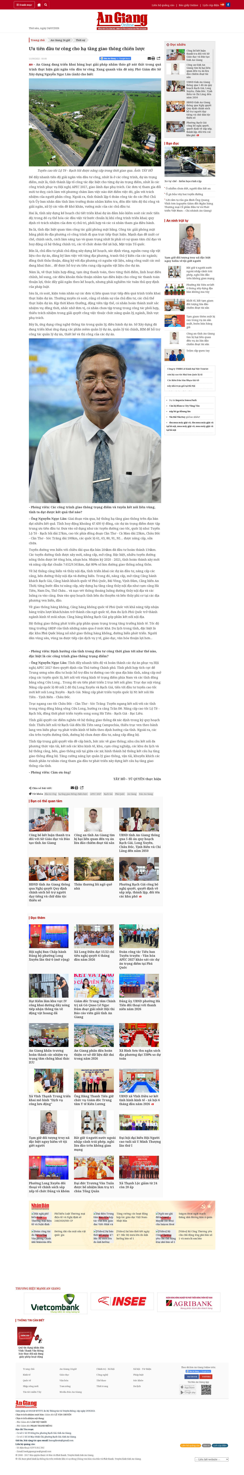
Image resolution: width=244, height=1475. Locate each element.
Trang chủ (38, 40)
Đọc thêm (38, 921)
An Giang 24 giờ (60, 40)
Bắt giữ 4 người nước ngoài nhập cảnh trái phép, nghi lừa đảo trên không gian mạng (200, 273)
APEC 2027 (95, 793)
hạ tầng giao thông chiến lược (73, 793)
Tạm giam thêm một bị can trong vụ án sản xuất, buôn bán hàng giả (201, 322)
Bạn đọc (172, 143)
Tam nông (65, 1396)
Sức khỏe (138, 1390)
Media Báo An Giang (71, 1402)
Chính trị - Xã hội (105, 1379)
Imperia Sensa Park (186, 400)
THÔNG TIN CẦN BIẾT (30, 1330)
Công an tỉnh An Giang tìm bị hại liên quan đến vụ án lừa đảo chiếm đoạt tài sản (201, 339)
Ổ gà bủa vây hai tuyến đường (184, 194)
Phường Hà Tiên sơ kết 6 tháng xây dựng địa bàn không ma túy (200, 288)
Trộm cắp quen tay (198, 350)
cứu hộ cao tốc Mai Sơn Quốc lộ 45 (185, 374)
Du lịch (137, 1396)
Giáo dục (64, 1384)
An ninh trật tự (177, 221)
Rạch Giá (108, 793)
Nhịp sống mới (30, 1396)
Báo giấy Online (188, 5)
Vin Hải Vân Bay (177, 417)
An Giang (131, 793)
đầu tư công (50, 793)
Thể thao (101, 1390)
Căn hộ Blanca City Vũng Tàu (184, 405)
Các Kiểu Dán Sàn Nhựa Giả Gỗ (183, 380)
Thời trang (102, 1396)
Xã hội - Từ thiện (142, 1379)
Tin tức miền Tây (32, 1402)
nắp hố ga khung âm (180, 411)
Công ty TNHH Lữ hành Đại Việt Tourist (187, 368)
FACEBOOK (191, 1387)
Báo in (206, 1455)
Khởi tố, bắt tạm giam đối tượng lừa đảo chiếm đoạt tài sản (200, 304)
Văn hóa (64, 1390)
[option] (55, 1313)
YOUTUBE (206, 1387)
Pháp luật (138, 1384)
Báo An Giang (146, 793)
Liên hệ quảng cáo (163, 5)
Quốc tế (27, 1390)
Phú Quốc (49, 633)
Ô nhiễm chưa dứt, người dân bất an (188, 188)
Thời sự (80, 40)
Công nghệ (102, 1384)
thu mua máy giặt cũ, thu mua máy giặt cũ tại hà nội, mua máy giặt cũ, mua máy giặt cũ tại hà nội (189, 426)
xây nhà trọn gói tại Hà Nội (181, 385)
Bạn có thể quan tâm (46, 801)
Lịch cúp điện (211, 5)
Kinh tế (26, 1384)
